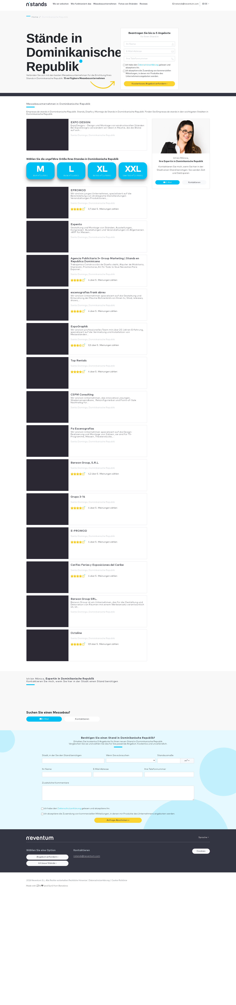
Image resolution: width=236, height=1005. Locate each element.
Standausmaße (165, 755)
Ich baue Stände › (47, 863)
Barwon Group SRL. (84, 599)
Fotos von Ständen (128, 4)
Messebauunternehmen (104, 4)
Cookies (201, 851)
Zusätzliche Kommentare (55, 783)
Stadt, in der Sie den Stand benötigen (62, 755)
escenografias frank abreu (88, 292)
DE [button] (205, 4)
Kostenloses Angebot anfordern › (149, 84)
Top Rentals (78, 360)
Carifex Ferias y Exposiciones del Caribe (97, 565)
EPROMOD (78, 190)
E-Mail (167, 182)
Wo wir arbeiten (61, 4)
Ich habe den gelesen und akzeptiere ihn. (148, 66)
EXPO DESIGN (80, 122)
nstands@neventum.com (185, 4)
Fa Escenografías (82, 428)
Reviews (144, 4)
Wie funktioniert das (81, 4)
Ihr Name (47, 769)
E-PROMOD (79, 531)
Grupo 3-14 (78, 496)
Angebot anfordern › (47, 857)
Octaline (76, 633)
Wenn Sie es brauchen (117, 755)
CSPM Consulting (82, 394)
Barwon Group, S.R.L (85, 462)
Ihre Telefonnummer (155, 769)
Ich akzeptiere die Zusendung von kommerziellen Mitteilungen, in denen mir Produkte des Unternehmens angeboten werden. (148, 73)
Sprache (203, 837)
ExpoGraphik (79, 326)
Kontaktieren (194, 182)
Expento (76, 224)
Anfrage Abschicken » (118, 820)
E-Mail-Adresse (101, 769)
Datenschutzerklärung (148, 65)
